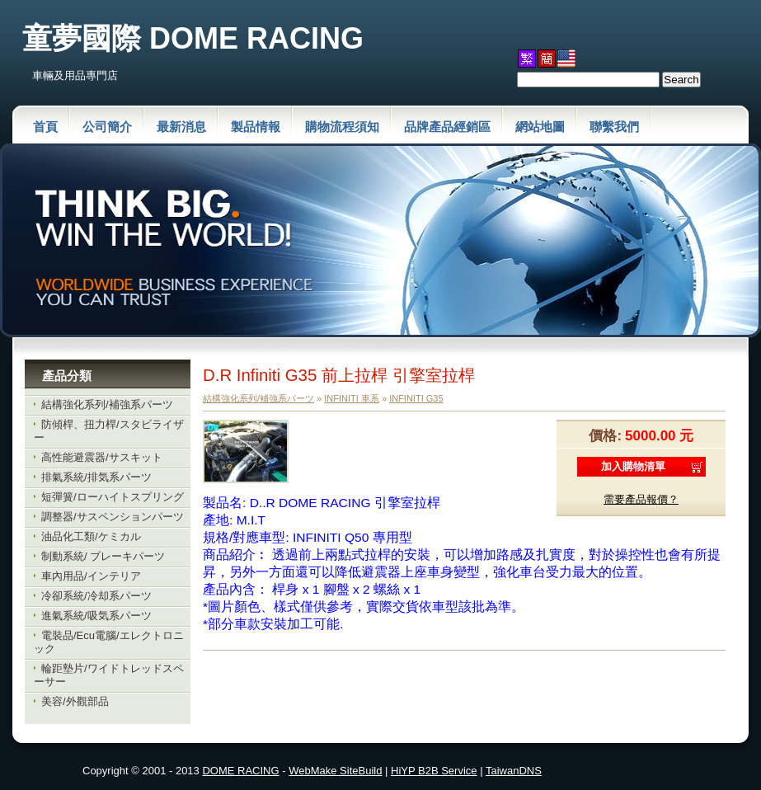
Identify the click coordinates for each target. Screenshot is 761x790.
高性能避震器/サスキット (101, 457)
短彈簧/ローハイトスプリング (112, 497)
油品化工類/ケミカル (91, 536)
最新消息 (181, 127)
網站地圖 (540, 127)
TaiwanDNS (514, 770)
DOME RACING (240, 770)
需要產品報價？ (641, 499)
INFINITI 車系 (351, 398)
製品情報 (255, 127)
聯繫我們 (614, 127)
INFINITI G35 (416, 398)
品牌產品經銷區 (447, 127)
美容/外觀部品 (75, 701)
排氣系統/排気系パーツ (96, 477)
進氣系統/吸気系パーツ (96, 615)
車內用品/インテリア (91, 576)
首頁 (45, 127)
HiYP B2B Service (434, 770)
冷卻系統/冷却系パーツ (96, 596)
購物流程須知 (342, 127)
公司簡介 (107, 127)
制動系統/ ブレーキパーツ (103, 556)
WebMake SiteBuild (335, 770)
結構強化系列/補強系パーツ (107, 404)
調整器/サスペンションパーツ (112, 516)
